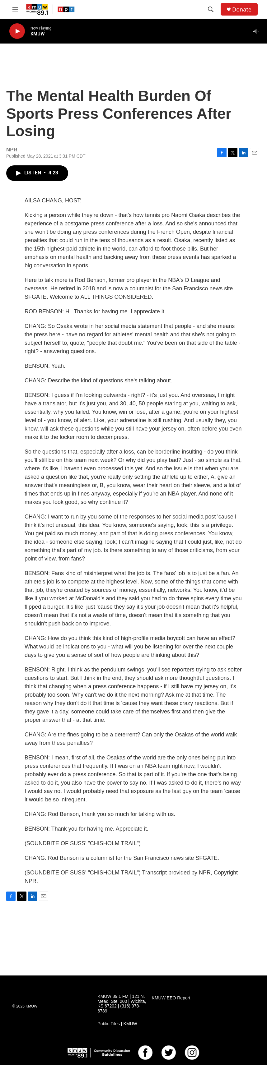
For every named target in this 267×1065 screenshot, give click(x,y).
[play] (17, 31)
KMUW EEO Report (171, 998)
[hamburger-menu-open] (15, 9)
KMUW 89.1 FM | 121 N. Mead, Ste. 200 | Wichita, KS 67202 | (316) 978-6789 (121, 1004)
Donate (241, 9)
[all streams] (258, 31)
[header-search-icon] (211, 9)
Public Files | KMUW (117, 1023)
